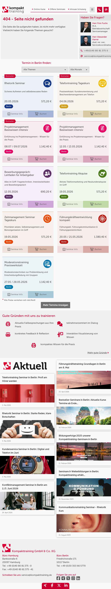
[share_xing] (45, 586)
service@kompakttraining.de (36, 575)
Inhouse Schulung (77, 9)
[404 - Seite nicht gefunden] (99, 9)
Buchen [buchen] (41, 113)
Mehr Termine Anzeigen (55, 305)
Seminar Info (15, 113)
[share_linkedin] (65, 586)
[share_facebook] (52, 586)
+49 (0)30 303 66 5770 (73, 565)
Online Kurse (38, 9)
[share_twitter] (59, 586)
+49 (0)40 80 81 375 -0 (19, 565)
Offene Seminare (56, 9)
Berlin (8, 106)
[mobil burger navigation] (92, 9)
